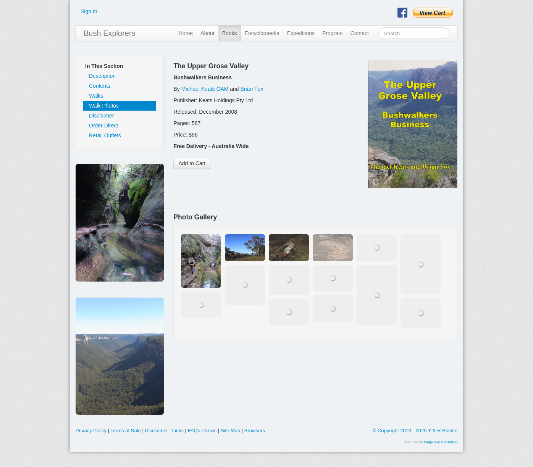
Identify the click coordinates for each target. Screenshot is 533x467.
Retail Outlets (105, 135)
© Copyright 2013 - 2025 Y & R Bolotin (415, 430)
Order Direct (103, 125)
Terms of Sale (125, 430)
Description (102, 76)
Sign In (89, 11)
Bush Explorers (110, 33)
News (210, 430)
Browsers (254, 430)
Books (229, 33)
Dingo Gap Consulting (440, 442)
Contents (99, 86)
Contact (359, 33)
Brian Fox (252, 89)
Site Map (230, 430)
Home (186, 33)
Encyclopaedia (262, 33)
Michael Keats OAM (205, 89)
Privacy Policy (91, 430)
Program (332, 33)
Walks (96, 96)
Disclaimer (101, 116)
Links (178, 430)
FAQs (194, 430)
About (207, 33)
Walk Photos (104, 106)
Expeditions (301, 33)
